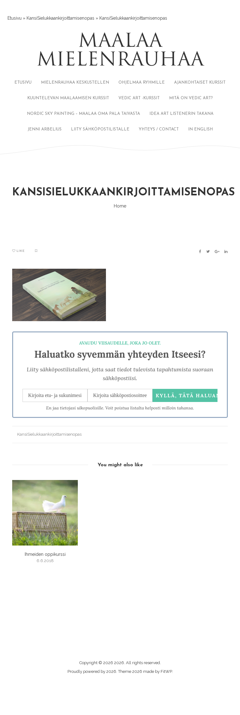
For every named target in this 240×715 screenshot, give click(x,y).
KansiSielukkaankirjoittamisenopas (60, 18)
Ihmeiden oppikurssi (45, 554)
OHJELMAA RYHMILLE (141, 83)
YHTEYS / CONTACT (159, 129)
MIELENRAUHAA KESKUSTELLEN (75, 83)
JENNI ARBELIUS (45, 129)
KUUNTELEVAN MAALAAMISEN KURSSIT (68, 98)
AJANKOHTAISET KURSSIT (200, 83)
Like (18, 250)
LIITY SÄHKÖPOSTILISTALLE (100, 129)
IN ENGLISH (200, 129)
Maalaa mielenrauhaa (120, 51)
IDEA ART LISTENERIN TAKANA (181, 114)
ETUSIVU (23, 83)
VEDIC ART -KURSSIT (139, 98)
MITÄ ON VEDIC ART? (191, 98)
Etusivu (15, 18)
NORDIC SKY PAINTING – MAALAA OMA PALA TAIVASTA (83, 114)
